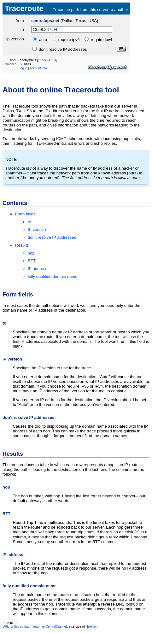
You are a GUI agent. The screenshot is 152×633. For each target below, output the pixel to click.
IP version (37, 229)
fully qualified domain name (53, 276)
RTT (32, 260)
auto (43, 39)
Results (22, 245)
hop (31, 253)
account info (38, 68)
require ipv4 (101, 39)
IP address (37, 268)
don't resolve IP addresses (62, 49)
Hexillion (91, 627)
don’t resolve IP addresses (52, 237)
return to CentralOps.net (50, 627)
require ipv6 (69, 39)
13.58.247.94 (47, 60)
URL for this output (16, 627)
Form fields (25, 214)
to (22, 29)
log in (23, 68)
